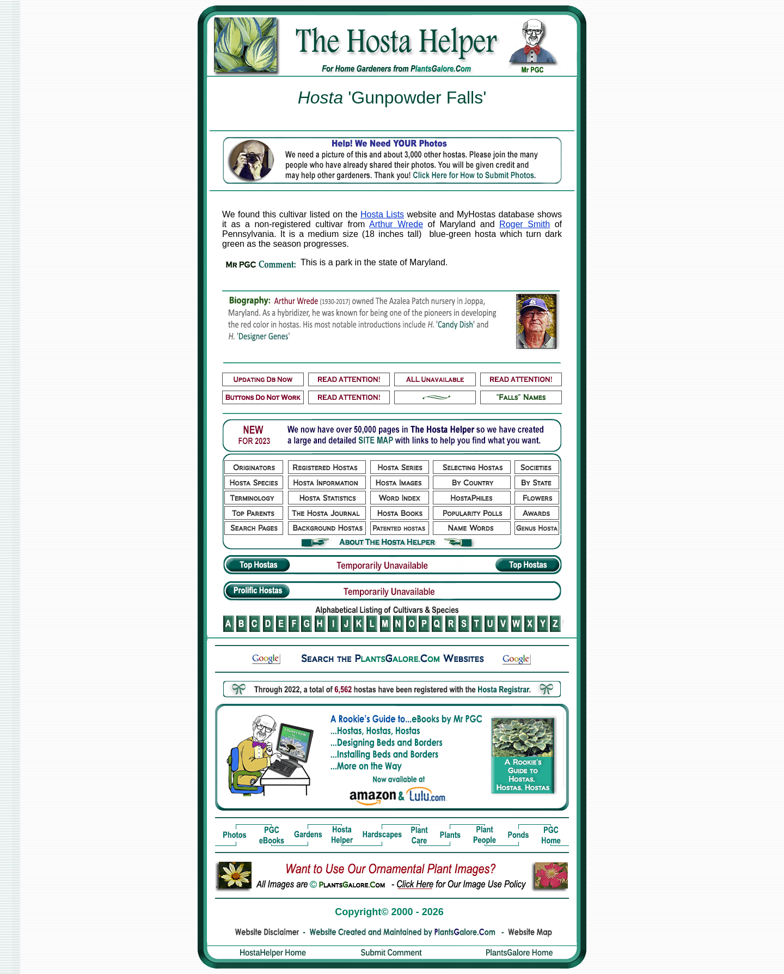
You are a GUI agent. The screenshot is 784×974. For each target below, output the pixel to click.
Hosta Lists (382, 214)
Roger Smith (524, 224)
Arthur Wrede (396, 224)
